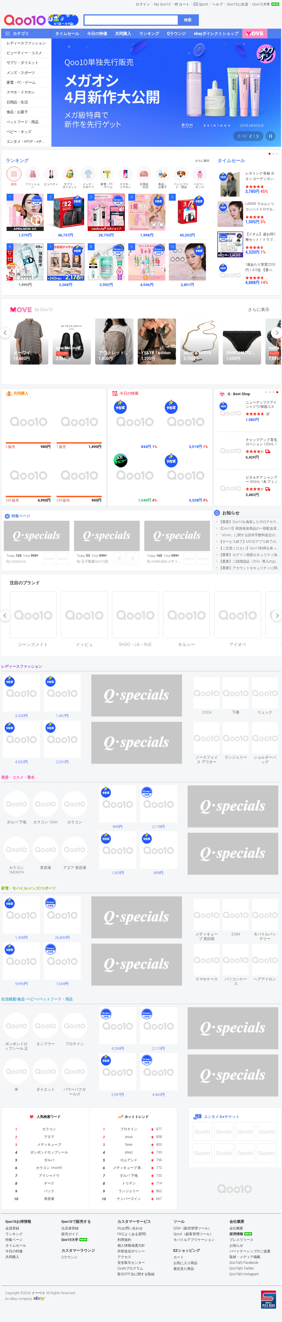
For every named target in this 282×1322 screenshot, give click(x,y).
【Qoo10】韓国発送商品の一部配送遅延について (250, 528)
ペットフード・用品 (23, 122)
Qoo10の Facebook (243, 1263)
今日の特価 (129, 393)
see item (211, 681)
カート (184, 4)
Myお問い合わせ (130, 1228)
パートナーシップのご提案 (250, 1251)
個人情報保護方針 (131, 1245)
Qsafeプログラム (130, 1268)
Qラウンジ (69, 1257)
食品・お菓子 (17, 112)
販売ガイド (70, 1234)
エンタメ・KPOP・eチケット (29, 141)
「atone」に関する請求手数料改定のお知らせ (250, 535)
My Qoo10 (162, 4)
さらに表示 (202, 160)
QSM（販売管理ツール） (192, 1228)
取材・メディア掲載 (244, 1257)
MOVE (21, 310)
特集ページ (20, 516)
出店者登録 (70, 1228)
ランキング (17, 160)
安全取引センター (131, 1263)
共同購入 (20, 393)
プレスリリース (241, 1240)
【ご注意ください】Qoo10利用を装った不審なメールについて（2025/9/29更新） (250, 548)
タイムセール (231, 160)
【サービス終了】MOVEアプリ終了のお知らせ (250, 542)
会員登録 (12, 1228)
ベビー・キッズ (19, 132)
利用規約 (124, 1240)
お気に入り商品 (185, 1263)
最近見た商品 (183, 1269)
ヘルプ (217, 4)
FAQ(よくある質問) (131, 1234)
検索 (187, 20)
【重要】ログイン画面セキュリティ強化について (250, 555)
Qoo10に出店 (237, 4)
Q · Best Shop (239, 394)
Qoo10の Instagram (244, 1274)
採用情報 (236, 1234)
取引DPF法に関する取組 (136, 1274)
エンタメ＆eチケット (221, 1117)
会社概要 (236, 1228)
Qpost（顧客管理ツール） (193, 1234)
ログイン (143, 4)
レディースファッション (26, 43)
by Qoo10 (44, 309)
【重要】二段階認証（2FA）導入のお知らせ (250, 561)
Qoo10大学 (261, 4)
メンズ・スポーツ (21, 72)
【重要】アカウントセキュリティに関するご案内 (250, 568)
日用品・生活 (17, 102)
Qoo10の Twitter (241, 1268)
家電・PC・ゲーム (21, 82)
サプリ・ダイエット (23, 62)
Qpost (203, 4)
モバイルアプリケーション (194, 1240)
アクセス (124, 1257)
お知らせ (230, 513)
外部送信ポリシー (131, 1251)
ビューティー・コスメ (24, 53)
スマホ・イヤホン (21, 92)
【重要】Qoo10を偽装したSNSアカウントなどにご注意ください (250, 522)
